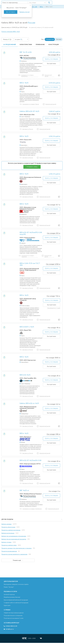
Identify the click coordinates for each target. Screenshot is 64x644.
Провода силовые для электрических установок (16, 548)
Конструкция (53, 44)
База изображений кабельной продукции (16, 600)
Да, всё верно (10, 12)
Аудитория (7, 605)
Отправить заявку (32, 167)
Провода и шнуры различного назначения (14, 554)
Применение (40, 44)
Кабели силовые (6, 524)
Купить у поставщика (51, 59)
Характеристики (26, 44)
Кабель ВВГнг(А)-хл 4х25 (29, 403)
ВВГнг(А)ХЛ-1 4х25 (27, 327)
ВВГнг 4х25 (24, 83)
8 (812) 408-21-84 (11, 626)
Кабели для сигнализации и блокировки (13, 536)
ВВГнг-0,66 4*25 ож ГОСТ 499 (30, 264)
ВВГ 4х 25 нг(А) (26, 52)
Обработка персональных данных (14, 612)
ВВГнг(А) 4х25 (25, 375)
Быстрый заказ (51, 63)
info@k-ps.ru (10, 629)
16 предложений (9, 44)
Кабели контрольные (7, 533)
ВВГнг (41, 7)
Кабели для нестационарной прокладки (13, 539)
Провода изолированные (9, 551)
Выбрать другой (24, 12)
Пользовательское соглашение (13, 615)
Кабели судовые (6, 542)
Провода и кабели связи (9, 545)
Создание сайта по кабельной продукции (16, 602)
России (31, 23)
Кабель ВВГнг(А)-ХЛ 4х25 (29, 111)
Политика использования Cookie (13, 618)
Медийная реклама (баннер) (12, 597)
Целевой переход (9, 594)
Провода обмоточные (8, 527)
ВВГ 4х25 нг (24, 490)
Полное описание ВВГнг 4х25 (10, 31)
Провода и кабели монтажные (10, 530)
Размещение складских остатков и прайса (16, 584)
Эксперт (58, 39)
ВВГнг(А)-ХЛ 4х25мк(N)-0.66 (30, 460)
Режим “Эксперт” (9, 587)
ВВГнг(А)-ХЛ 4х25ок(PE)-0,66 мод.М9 (31, 233)
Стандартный (50, 39)
